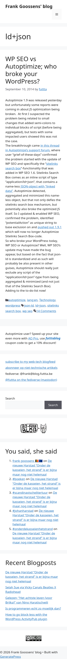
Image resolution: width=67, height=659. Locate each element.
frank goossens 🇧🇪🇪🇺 (28, 461)
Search (10, 398)
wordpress (12, 305)
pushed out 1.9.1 (50, 227)
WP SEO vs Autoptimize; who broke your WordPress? (31, 70)
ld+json (40, 305)
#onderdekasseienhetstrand (33, 529)
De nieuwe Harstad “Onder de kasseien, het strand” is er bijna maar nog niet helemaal (37, 483)
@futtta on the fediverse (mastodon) (31, 380)
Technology (47, 300)
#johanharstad (23, 511)
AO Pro (33, 338)
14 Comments (46, 311)
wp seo (27, 311)
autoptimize (16, 300)
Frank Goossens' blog (29, 6)
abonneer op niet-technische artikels (31, 368)
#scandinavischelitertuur (30, 493)
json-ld (29, 305)
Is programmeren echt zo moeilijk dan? (33, 608)
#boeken (19, 479)
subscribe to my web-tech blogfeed (30, 362)
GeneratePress (10, 657)
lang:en (32, 300)
